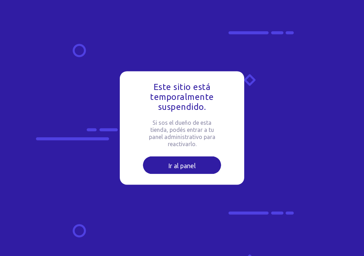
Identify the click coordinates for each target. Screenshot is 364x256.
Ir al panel (182, 165)
